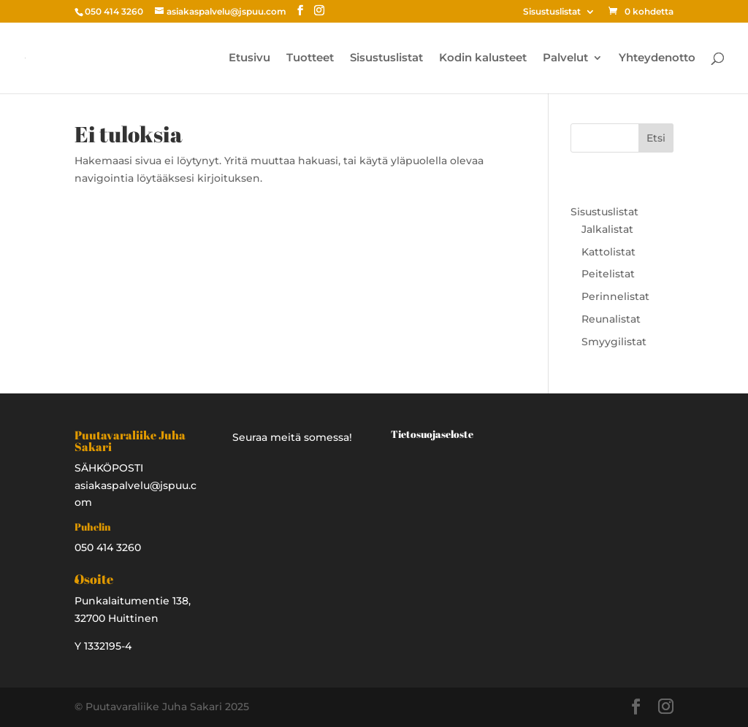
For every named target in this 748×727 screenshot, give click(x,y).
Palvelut (565, 58)
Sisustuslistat (552, 12)
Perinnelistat (615, 296)
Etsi (655, 138)
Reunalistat (611, 319)
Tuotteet (310, 58)
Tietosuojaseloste (432, 434)
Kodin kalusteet (483, 58)
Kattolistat (608, 251)
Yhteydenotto (657, 58)
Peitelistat (608, 273)
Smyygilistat (613, 341)
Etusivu (249, 58)
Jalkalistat (607, 229)
